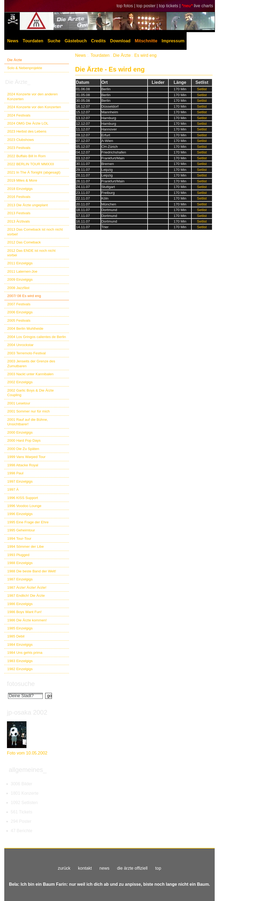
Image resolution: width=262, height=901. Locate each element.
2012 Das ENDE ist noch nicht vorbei (31, 253)
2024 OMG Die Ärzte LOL (27, 123)
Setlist (202, 89)
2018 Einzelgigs (20, 189)
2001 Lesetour (18, 403)
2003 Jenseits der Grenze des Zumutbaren (31, 363)
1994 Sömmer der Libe (25, 547)
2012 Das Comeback (24, 242)
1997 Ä (13, 489)
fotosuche (21, 683)
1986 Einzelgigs (20, 604)
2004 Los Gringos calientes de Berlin (36, 337)
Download (120, 41)
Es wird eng (145, 55)
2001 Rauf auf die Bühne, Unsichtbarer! (27, 422)
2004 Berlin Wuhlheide (25, 328)
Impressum (173, 41)
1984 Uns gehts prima (24, 653)
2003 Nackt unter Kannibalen (30, 374)
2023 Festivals (18, 148)
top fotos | (126, 5)
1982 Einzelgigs (20, 669)
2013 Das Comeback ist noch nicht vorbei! (35, 231)
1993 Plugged (18, 555)
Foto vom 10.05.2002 (27, 753)
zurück (64, 868)
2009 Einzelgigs (20, 279)
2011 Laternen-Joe (22, 271)
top (158, 868)
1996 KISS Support (22, 498)
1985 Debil (15, 636)
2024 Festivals (18, 115)
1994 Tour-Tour (19, 538)
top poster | (147, 5)
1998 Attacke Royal (22, 465)
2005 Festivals (18, 320)
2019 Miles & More (22, 180)
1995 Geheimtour (21, 530)
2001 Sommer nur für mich (28, 411)
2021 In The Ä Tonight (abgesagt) (33, 172)
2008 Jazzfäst (18, 288)
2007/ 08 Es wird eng (24, 296)
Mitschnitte (146, 41)
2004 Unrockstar (20, 345)
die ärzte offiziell (132, 868)
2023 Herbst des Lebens (26, 131)
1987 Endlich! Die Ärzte (26, 596)
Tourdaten (33, 41)
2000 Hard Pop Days (24, 440)
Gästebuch (76, 41)
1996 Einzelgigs (20, 514)
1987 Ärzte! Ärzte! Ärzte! (26, 587)
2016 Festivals (18, 197)
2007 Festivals (18, 304)
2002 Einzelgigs (20, 382)
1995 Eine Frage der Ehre (28, 522)
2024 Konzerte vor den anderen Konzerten (32, 96)
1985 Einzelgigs (20, 628)
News (12, 41)
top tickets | (170, 5)
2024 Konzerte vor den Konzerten (34, 107)
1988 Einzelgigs (20, 563)
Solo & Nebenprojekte (24, 68)
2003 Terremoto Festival (26, 353)
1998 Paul (15, 473)
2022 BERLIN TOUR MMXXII (30, 164)
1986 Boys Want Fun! (24, 612)
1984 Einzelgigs (20, 645)
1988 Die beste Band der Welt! (31, 571)
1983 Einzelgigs (20, 661)
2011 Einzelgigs (20, 263)
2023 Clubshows (20, 140)
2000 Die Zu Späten (23, 449)
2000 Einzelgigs (20, 432)
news (104, 868)
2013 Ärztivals (18, 221)
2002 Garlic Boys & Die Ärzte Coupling (30, 392)
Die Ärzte (14, 60)
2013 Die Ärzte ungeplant (27, 205)
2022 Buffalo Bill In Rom (26, 156)
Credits (98, 41)
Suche (54, 41)
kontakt (85, 868)
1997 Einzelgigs (20, 481)
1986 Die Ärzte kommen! (27, 620)
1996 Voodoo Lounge (24, 506)
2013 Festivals (18, 213)
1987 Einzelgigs (20, 579)
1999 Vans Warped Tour (26, 457)
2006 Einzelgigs (20, 312)
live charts (203, 5)
